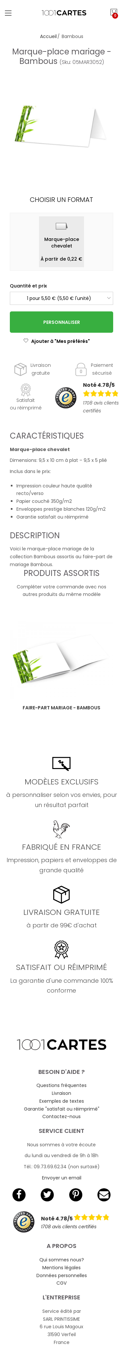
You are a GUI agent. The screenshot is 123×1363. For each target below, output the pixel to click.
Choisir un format (61, 199)
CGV (61, 1283)
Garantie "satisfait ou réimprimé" (61, 1109)
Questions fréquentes (61, 1085)
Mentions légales (61, 1267)
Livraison (61, 1093)
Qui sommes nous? (61, 1259)
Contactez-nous (61, 1116)
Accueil (48, 36)
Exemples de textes (61, 1101)
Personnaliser (61, 322)
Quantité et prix (28, 286)
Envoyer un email (61, 1178)
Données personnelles (61, 1275)
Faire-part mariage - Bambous (61, 707)
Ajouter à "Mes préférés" (56, 341)
